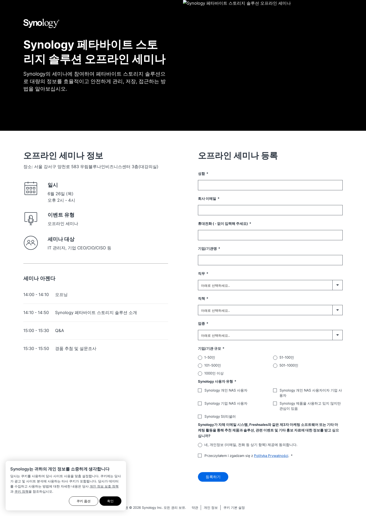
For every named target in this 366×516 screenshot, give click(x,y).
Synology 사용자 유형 (216, 381)
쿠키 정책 (21, 491)
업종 (202, 323)
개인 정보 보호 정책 (104, 486)
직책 (202, 298)
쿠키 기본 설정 (234, 509)
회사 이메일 (207, 198)
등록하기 (213, 477)
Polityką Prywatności (271, 455)
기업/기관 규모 (210, 348)
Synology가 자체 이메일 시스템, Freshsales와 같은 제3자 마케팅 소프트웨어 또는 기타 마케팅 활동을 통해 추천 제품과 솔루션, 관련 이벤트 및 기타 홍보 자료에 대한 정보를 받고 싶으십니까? (268, 430)
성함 (202, 173)
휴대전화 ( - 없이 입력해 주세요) (223, 223)
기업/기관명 (208, 248)
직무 (202, 273)
